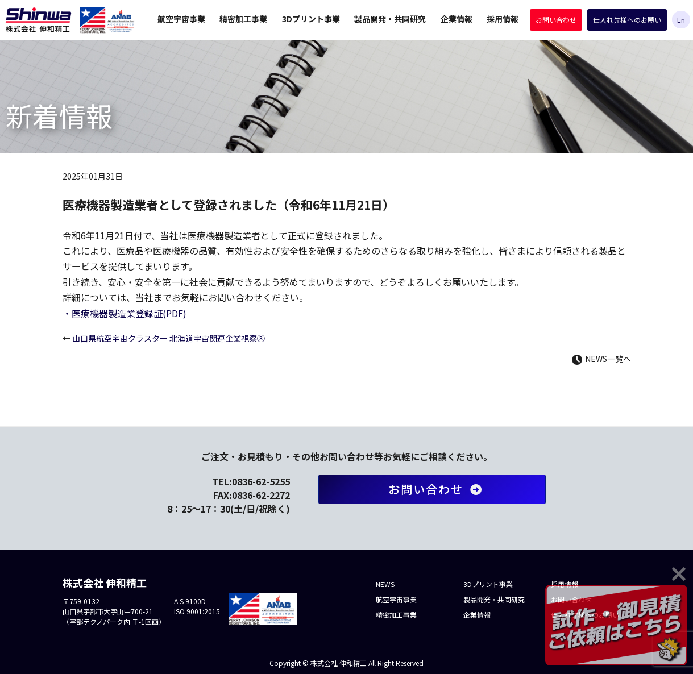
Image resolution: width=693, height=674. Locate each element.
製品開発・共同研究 (390, 18)
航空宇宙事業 (181, 18)
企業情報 (456, 18)
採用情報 (502, 18)
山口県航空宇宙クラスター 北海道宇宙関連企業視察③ (164, 338)
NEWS (385, 584)
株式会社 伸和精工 (38, 20)
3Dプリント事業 (311, 18)
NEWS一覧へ (601, 358)
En (681, 19)
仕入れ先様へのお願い (627, 19)
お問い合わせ (556, 19)
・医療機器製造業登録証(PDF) (124, 313)
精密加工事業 (243, 18)
